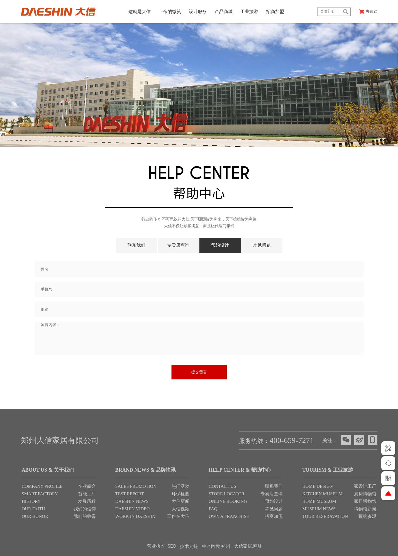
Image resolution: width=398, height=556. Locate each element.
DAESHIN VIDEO (132, 508)
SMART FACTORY (40, 493)
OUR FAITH (33, 508)
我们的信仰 (85, 508)
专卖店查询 (178, 245)
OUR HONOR (35, 516)
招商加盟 (274, 516)
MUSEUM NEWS (319, 508)
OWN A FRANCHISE (229, 516)
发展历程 (87, 501)
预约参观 (367, 516)
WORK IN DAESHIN (135, 516)
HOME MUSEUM (319, 501)
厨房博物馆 (365, 493)
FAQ (213, 508)
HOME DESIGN (317, 486)
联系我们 (136, 245)
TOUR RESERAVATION (325, 516)
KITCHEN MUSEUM (322, 493)
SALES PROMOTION (136, 486)
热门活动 (180, 486)
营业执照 (156, 546)
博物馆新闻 (365, 508)
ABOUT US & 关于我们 (48, 470)
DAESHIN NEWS (132, 501)
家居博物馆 (365, 501)
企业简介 (87, 486)
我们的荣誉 (85, 516)
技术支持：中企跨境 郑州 (205, 546)
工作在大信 (178, 516)
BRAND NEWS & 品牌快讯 (145, 470)
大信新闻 (180, 501)
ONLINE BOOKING (228, 501)
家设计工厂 (365, 486)
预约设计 (220, 245)
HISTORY (31, 501)
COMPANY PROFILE (42, 486)
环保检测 (180, 493)
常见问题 (262, 245)
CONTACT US (222, 486)
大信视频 (180, 508)
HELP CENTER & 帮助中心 (240, 470)
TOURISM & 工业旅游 (327, 470)
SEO (172, 546)
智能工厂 (87, 493)
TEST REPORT (129, 493)
